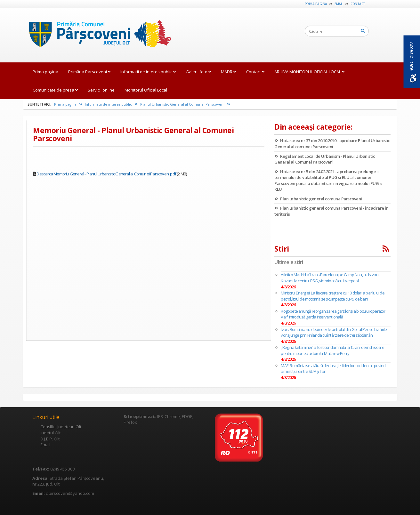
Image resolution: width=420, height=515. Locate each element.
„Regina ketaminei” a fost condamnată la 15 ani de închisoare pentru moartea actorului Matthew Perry (332, 350)
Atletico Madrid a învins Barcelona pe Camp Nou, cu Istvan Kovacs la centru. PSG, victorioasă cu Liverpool (329, 278)
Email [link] (339, 4)
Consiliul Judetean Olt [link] (60, 427)
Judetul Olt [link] (50, 433)
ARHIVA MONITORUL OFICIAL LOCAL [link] (309, 72)
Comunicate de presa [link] (55, 90)
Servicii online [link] (101, 90)
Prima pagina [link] (316, 4)
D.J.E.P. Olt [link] (50, 439)
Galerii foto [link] (198, 72)
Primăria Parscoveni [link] (89, 72)
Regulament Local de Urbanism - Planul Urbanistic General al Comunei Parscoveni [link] (324, 159)
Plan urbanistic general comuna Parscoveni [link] (318, 199)
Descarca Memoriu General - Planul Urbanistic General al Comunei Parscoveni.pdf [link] (106, 174)
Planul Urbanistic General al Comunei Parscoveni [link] (185, 104)
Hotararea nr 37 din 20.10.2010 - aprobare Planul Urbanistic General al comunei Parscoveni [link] (332, 143)
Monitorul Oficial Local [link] (146, 90)
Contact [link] (358, 4)
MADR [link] (228, 72)
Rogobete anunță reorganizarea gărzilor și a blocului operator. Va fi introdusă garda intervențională (333, 314)
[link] (97, 35)
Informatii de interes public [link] (148, 72)
